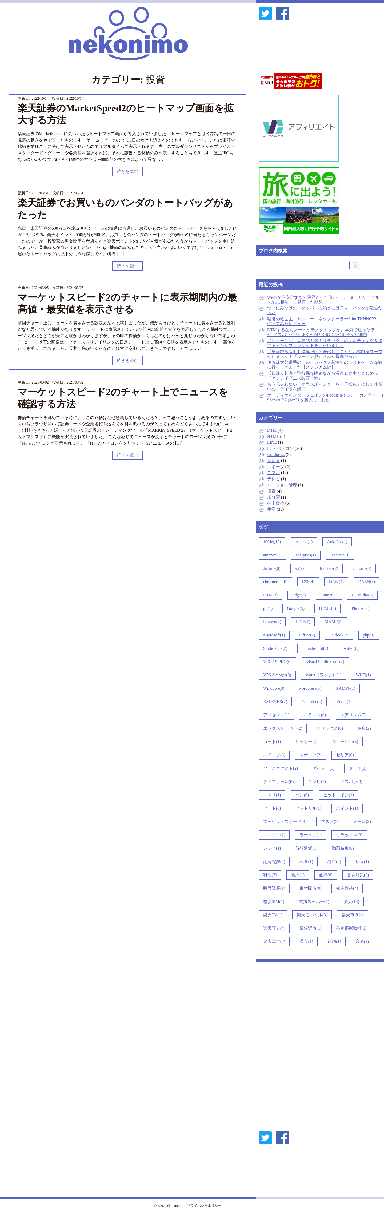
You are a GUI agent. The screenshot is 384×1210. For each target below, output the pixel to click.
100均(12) (272, 541)
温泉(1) (306, 941)
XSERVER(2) (275, 701)
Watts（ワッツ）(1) (324, 675)
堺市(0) (334, 861)
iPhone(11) (359, 608)
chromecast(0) (275, 581)
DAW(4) (336, 581)
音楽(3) (362, 941)
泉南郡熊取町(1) (351, 928)
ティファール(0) (278, 781)
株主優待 (275, 503)
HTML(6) (327, 608)
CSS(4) (308, 581)
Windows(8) (273, 688)
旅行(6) (326, 875)
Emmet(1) (329, 595)
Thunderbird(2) (315, 648)
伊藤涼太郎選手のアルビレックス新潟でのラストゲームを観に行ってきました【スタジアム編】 (324, 364)
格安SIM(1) (273, 901)
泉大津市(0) (274, 941)
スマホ (273, 472)
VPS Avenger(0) (277, 675)
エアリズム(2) (353, 715)
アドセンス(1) (276, 715)
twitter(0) (351, 648)
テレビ (273, 479)
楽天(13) (351, 901)
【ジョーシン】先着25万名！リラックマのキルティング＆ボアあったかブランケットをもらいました (324, 343)
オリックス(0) (330, 728)
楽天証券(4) (274, 928)
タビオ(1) (358, 768)
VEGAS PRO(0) (277, 661)
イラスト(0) (315, 715)
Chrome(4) (362, 568)
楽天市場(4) (353, 915)
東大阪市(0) (310, 888)
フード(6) (272, 808)
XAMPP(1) (345, 688)
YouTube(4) (312, 701)
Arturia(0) (272, 568)
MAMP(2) (334, 621)
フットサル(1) (308, 808)
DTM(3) (270, 595)
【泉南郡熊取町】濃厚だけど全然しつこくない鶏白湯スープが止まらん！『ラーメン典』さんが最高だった (324, 354)
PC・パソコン (280, 448)
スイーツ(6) (274, 755)
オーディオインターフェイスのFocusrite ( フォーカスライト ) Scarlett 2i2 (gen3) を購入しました (325, 397)
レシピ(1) (272, 848)
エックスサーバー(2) (282, 728)
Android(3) (340, 555)
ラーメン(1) (310, 835)
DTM (272, 430)
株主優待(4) (347, 888)
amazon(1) (272, 555)
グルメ (273, 460)
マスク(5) (330, 821)
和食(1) (306, 861)
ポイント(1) (347, 808)
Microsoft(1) (274, 635)
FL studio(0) (362, 595)
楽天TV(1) (272, 915)
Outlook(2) (339, 635)
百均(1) (334, 941)
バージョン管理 (282, 485)
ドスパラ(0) (351, 781)
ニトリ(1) (272, 795)
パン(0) (302, 795)
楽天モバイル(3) (312, 915)
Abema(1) (304, 541)
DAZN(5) (366, 581)
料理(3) (270, 875)
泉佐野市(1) (310, 928)
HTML (273, 436)
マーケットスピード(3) (285, 821)
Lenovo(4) (272, 621)
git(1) (268, 608)
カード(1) (272, 741)
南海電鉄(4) (274, 861)
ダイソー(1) (323, 768)
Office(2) (307, 635)
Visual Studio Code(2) (325, 661)
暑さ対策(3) (358, 875)
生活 (271, 509)
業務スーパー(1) (314, 901)
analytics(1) (306, 555)
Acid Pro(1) (337, 541)
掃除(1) (362, 861)
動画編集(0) (343, 848)
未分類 (273, 497)
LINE (272, 442)
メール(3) (362, 821)
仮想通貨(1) (306, 848)
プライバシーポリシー (204, 1206)
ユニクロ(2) (274, 835)
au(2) (299, 568)
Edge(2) (299, 595)
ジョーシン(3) (345, 741)
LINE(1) (302, 621)
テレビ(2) (317, 781)
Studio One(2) (275, 648)
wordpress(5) (310, 688)
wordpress (276, 454)
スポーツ (275, 467)
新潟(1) (298, 875)
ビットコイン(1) (338, 795)
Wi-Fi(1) (363, 675)
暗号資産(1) (274, 888)
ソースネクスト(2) (280, 768)
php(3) (368, 635)
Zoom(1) (344, 701)
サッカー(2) (306, 741)
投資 (271, 491)
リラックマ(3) (349, 835)
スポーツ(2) (310, 755)
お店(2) (364, 728)
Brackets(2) (328, 568)
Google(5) (296, 608)
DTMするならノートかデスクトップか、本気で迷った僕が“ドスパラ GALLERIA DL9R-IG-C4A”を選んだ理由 (321, 332)
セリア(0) (345, 755)
